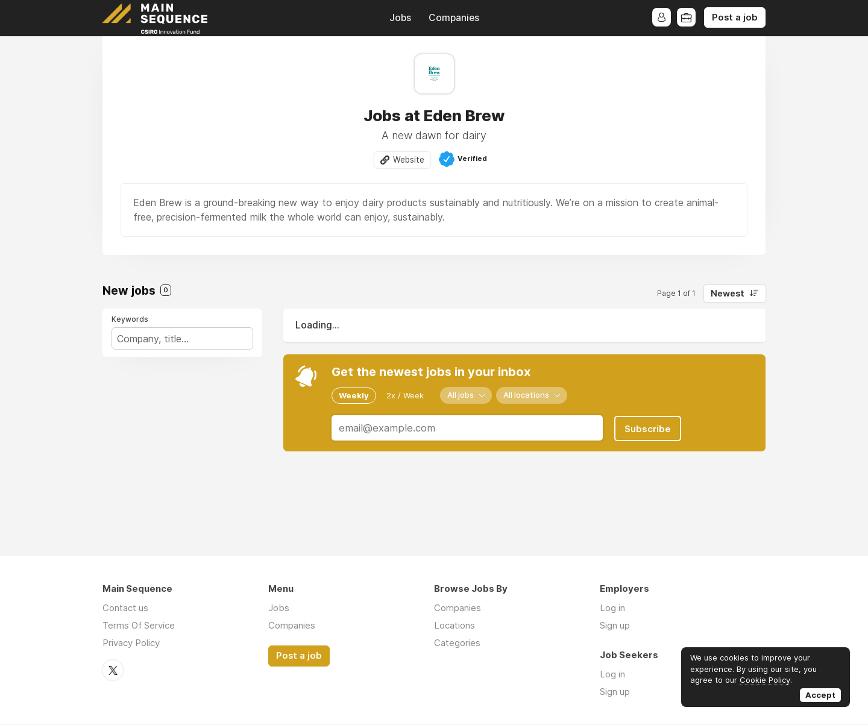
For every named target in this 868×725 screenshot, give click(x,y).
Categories (457, 643)
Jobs (400, 18)
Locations (454, 626)
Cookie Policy (765, 680)
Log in (612, 608)
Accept (820, 695)
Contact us (125, 608)
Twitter (112, 670)
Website (408, 160)
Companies (454, 18)
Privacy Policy (131, 643)
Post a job (735, 17)
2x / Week (405, 395)
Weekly (354, 395)
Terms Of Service (138, 626)
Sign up (615, 626)
